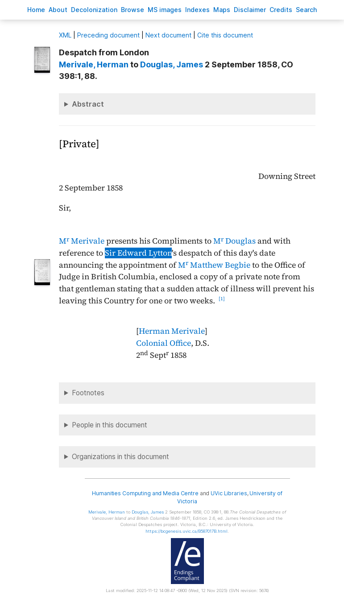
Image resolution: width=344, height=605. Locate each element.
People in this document (109, 425)
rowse (132, 9)
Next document (168, 35)
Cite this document (225, 35)
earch (306, 9)
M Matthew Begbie (214, 265)
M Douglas (234, 241)
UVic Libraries (229, 493)
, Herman (93, 64)
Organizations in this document (120, 456)
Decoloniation (94, 9)
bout (58, 9)
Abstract (88, 103)
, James (171, 64)
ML (65, 35)
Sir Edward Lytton (138, 253)
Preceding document (108, 35)
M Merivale (81, 241)
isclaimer (250, 9)
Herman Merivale (172, 331)
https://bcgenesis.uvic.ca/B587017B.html (186, 531)
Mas (221, 9)
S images (165, 9)
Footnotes (88, 393)
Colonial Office (163, 343)
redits (280, 9)
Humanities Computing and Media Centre (145, 493)
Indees (197, 9)
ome (36, 9)
